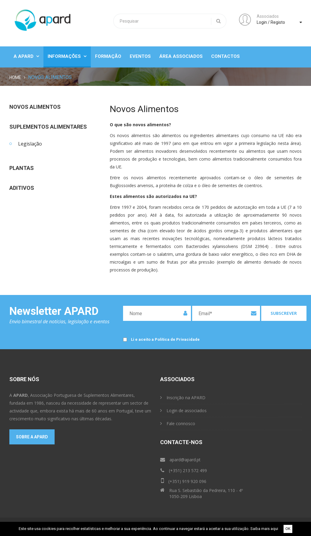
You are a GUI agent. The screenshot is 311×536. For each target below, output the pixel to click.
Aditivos (21, 188)
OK (287, 528)
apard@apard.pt (180, 459)
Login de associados (183, 410)
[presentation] (241, 337)
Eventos (140, 56)
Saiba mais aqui (264, 528)
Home (15, 77)
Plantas (21, 168)
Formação (108, 56)
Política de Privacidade (177, 339)
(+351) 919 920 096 (183, 480)
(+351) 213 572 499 (183, 470)
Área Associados (181, 56)
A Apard (26, 56)
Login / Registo (271, 22)
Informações (67, 56)
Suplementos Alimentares (48, 127)
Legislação (30, 143)
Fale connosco (177, 423)
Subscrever (284, 313)
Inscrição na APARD (182, 397)
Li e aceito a (165, 340)
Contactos (225, 56)
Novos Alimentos (35, 107)
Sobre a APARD (32, 436)
